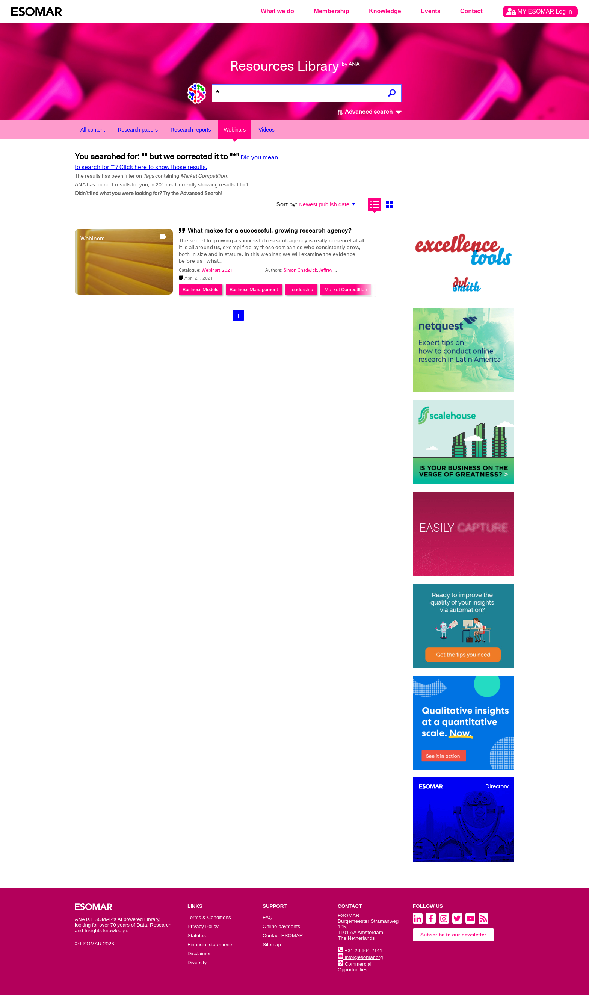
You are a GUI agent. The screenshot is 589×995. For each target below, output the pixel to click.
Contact (471, 11)
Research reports (191, 130)
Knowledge (385, 11)
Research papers (138, 130)
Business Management (254, 289)
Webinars (235, 130)
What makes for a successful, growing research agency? (270, 230)
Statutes (196, 935)
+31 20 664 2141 (360, 950)
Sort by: (286, 204)
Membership (331, 11)
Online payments (281, 926)
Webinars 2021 (217, 270)
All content (92, 130)
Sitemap (272, 944)
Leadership (301, 289)
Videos (266, 130)
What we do (277, 11)
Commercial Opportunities (355, 966)
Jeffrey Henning (335, 270)
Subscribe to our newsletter (453, 935)
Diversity (197, 962)
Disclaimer (199, 953)
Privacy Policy (203, 926)
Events (430, 11)
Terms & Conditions (209, 917)
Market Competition (345, 289)
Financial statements (210, 944)
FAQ (268, 917)
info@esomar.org (360, 957)
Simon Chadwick (300, 270)
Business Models (200, 289)
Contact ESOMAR (283, 935)
